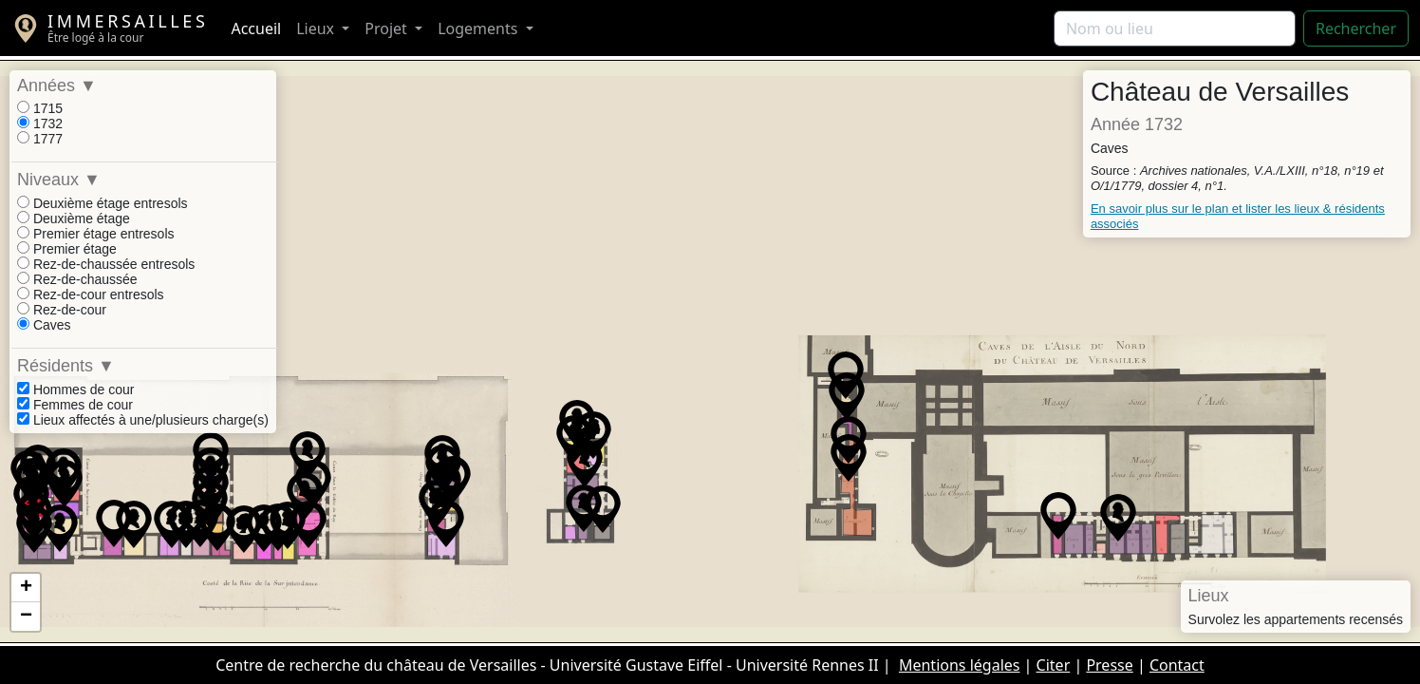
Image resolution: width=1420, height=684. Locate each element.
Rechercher (1356, 28)
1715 (40, 108)
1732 (40, 123)
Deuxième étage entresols (102, 203)
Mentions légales (959, 665)
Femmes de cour (75, 404)
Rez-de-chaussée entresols (106, 264)
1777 (40, 138)
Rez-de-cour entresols (90, 294)
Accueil (256, 28)
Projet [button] (387, 28)
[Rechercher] (1175, 28)
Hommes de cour (75, 389)
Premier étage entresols (96, 233)
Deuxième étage (73, 218)
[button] (574, 439)
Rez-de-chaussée (77, 279)
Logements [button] (479, 28)
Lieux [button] (317, 28)
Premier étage (67, 248)
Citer (1054, 665)
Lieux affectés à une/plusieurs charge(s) (143, 420)
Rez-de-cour (61, 309)
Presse (1109, 665)
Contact (1177, 665)
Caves (44, 324)
